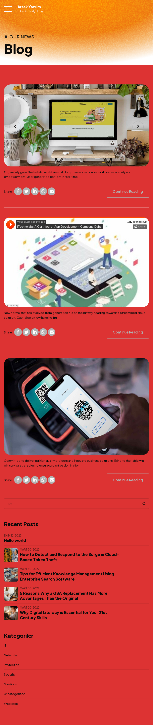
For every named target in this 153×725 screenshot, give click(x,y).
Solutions (10, 684)
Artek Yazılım (29, 7)
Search (144, 503)
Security (10, 674)
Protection (11, 665)
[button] (15, 126)
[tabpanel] (76, 125)
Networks (11, 655)
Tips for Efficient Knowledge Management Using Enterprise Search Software (67, 576)
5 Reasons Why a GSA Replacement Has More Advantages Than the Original (63, 596)
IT (5, 645)
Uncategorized (14, 694)
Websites (11, 703)
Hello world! (16, 540)
